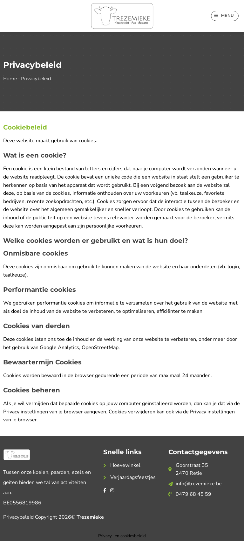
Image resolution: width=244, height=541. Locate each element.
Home (10, 78)
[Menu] (225, 16)
